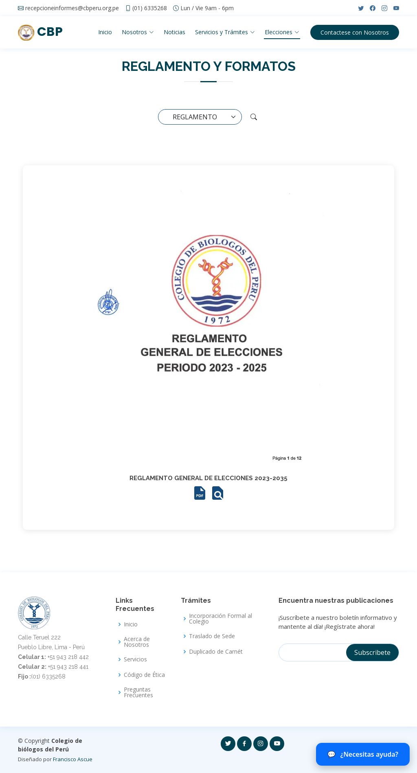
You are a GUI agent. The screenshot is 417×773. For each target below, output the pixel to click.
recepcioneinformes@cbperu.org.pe (72, 8)
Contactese (354, 32)
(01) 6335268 (149, 8)
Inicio (105, 32)
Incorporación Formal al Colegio (220, 618)
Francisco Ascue (72, 759)
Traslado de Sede (212, 636)
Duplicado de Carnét (216, 651)
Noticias (174, 32)
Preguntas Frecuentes (138, 692)
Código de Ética (144, 675)
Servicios (135, 659)
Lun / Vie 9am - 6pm (207, 8)
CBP (40, 31)
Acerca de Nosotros (137, 642)
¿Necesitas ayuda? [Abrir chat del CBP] (362, 754)
